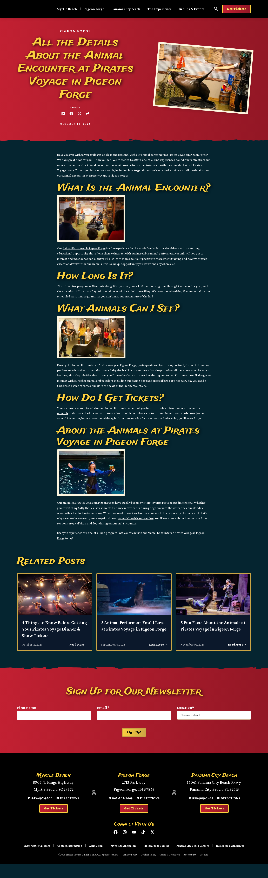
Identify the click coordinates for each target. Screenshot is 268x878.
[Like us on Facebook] (115, 845)
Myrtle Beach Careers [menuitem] (123, 859)
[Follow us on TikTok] (143, 845)
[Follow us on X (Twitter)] (152, 845)
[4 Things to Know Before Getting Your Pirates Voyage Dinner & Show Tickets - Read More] (54, 612)
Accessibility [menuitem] (190, 868)
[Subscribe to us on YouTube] (134, 845)
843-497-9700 (41, 812)
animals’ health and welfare (135, 518)
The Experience (160, 9)
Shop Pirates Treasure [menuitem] (37, 859)
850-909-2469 (202, 812)
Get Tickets (236, 9)
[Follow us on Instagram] (124, 845)
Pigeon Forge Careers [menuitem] (156, 859)
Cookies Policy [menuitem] (148, 868)
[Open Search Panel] (216, 9)
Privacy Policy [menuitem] (130, 868)
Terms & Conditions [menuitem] (169, 868)
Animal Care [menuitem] (96, 859)
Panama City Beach (125, 9)
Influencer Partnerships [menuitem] (230, 859)
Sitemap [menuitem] (204, 868)
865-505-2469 (122, 812)
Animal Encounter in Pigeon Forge (84, 248)
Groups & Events (191, 9)
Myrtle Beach (67, 9)
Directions (69, 812)
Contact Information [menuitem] (69, 859)
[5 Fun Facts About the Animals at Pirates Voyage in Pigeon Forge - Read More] (213, 612)
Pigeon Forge (94, 9)
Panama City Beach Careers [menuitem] (192, 859)
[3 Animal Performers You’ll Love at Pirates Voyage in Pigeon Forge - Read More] (134, 612)
